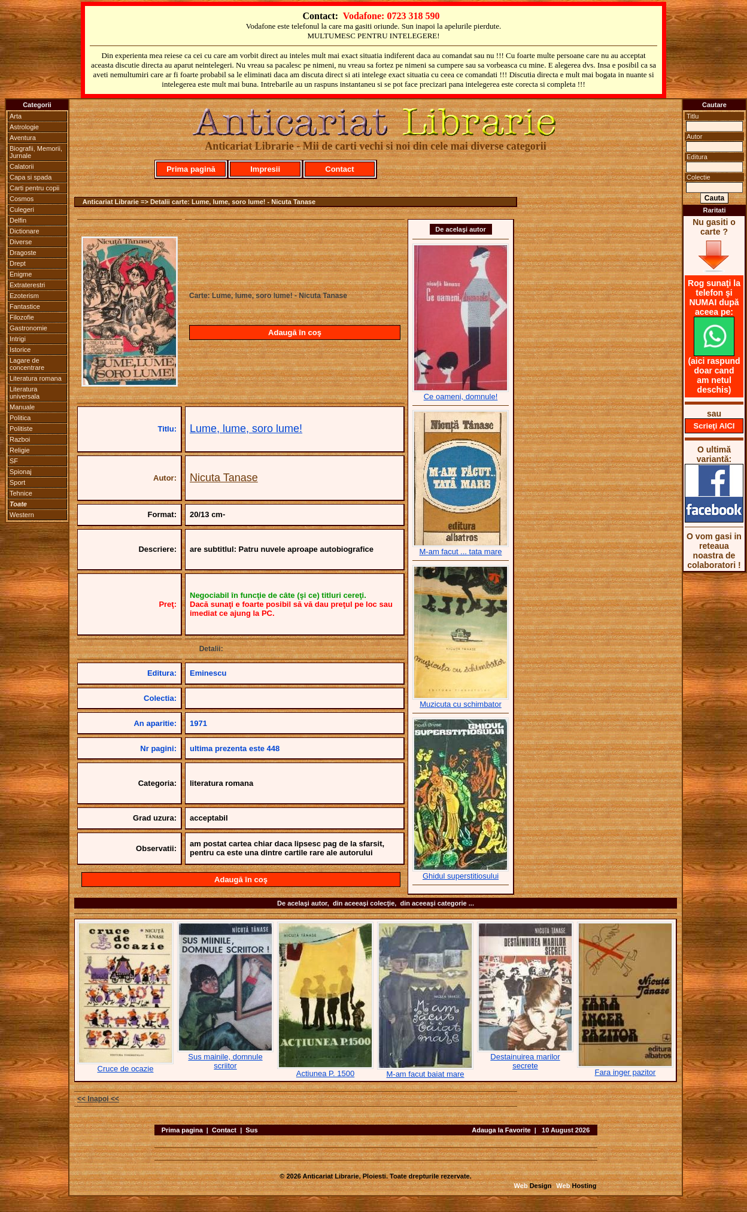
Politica (20, 417)
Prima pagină (190, 169)
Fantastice (25, 306)
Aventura (23, 137)
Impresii (265, 169)
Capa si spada (30, 177)
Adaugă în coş (294, 332)
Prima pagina (182, 1130)
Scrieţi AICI (714, 425)
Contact (339, 169)
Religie (20, 450)
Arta (16, 116)
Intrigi (18, 338)
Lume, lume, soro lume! (246, 429)
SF (14, 460)
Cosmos (22, 198)
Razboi (20, 439)
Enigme (21, 274)
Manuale (22, 407)
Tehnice (21, 493)
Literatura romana (36, 378)
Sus (251, 1130)
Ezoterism (24, 295)
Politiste (21, 428)
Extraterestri (27, 284)
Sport (17, 482)
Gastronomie (28, 328)
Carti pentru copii (34, 188)
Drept (18, 263)
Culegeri (22, 209)
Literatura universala (25, 392)
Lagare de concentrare (27, 364)
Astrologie (24, 126)
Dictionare (25, 231)
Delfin (18, 220)
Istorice (20, 349)
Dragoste (23, 252)
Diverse (21, 241)
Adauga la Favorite (501, 1130)
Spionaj (21, 471)
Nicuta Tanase (224, 478)
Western (22, 514)
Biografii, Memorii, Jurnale (36, 152)
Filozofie (22, 317)
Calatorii (22, 166)
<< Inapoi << (98, 1099)
